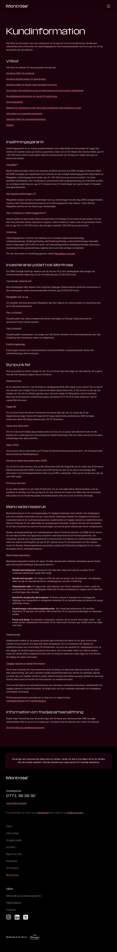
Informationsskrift (14, 102)
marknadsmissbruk (15, 701)
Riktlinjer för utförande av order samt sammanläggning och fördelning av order (43, 108)
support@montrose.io (16, 803)
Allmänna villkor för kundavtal (20, 73)
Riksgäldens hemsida (65, 253)
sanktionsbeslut (38, 701)
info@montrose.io (75, 813)
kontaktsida (43, 813)
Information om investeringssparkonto (24, 113)
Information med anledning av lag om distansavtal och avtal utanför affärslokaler (45, 90)
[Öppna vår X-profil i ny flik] (25, 917)
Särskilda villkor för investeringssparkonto (26, 119)
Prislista (10, 125)
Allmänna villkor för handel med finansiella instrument (31, 84)
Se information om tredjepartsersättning (25, 727)
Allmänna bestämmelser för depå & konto (26, 79)
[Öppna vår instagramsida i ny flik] (8, 917)
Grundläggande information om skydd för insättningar (31, 96)
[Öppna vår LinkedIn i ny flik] (17, 917)
